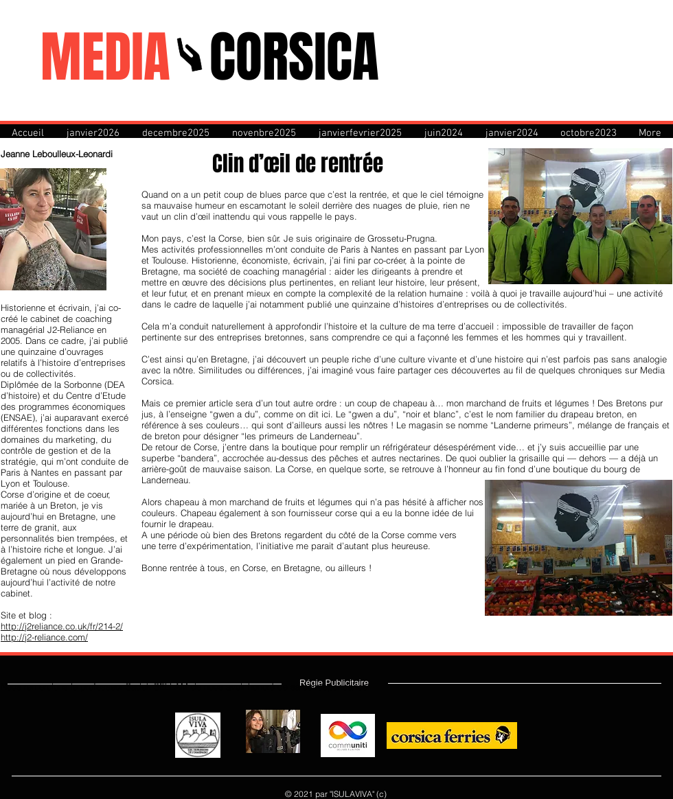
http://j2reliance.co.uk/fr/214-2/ (62, 626)
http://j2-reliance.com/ (44, 637)
